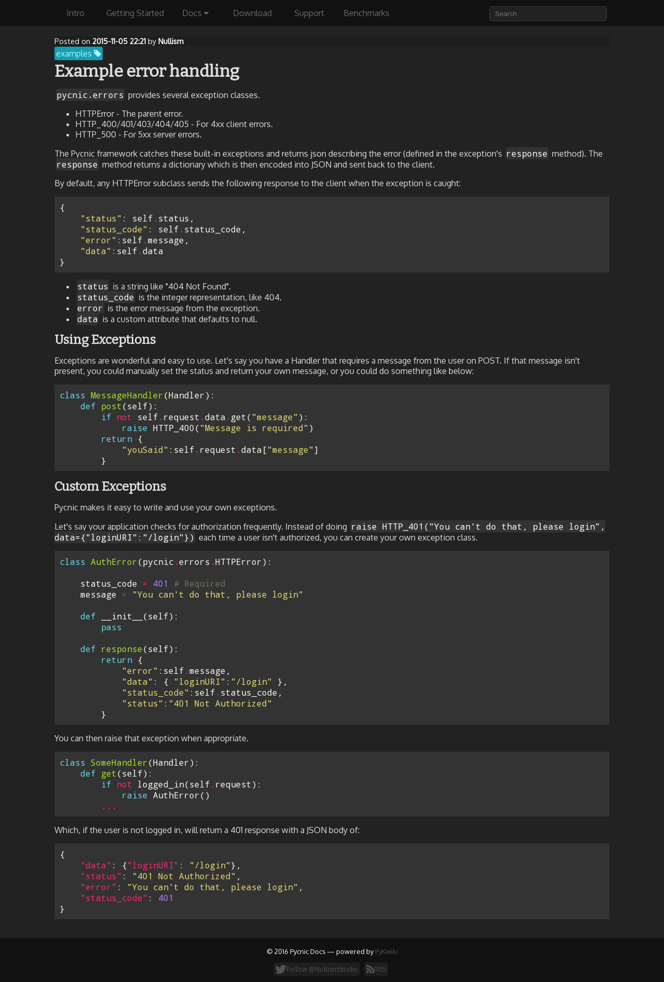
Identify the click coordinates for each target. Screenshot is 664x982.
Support (309, 13)
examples (78, 53)
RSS (376, 969)
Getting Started (135, 13)
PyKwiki (386, 951)
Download (252, 13)
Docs (195, 13)
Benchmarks (366, 13)
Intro (75, 13)
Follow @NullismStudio (316, 969)
